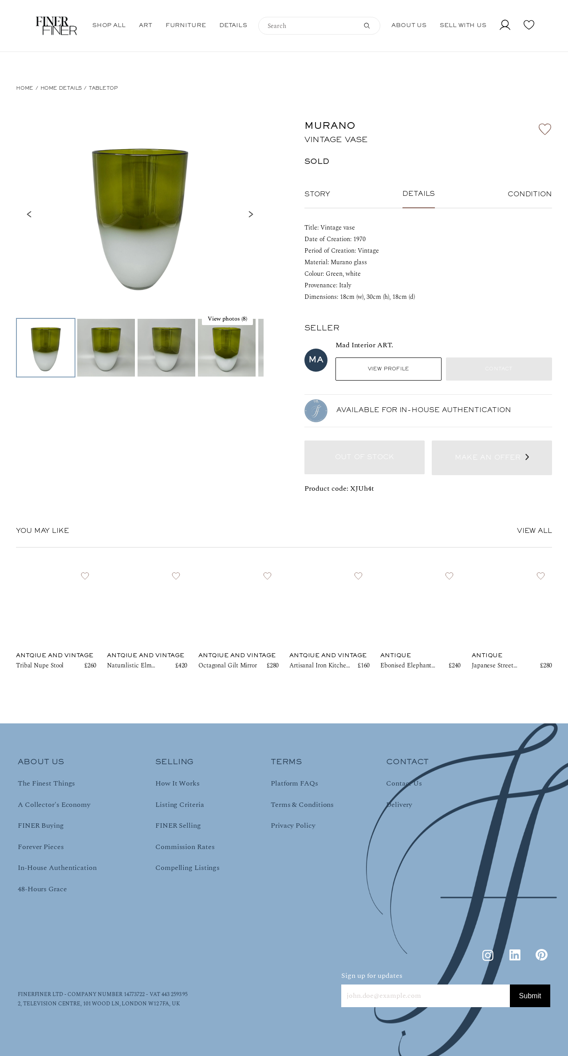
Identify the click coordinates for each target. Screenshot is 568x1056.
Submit (530, 996)
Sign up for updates (371, 975)
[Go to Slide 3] (166, 347)
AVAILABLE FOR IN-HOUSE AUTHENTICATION (423, 410)
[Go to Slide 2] (106, 347)
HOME (24, 88)
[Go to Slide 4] (226, 347)
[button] (140, 214)
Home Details (61, 88)
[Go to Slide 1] (45, 347)
